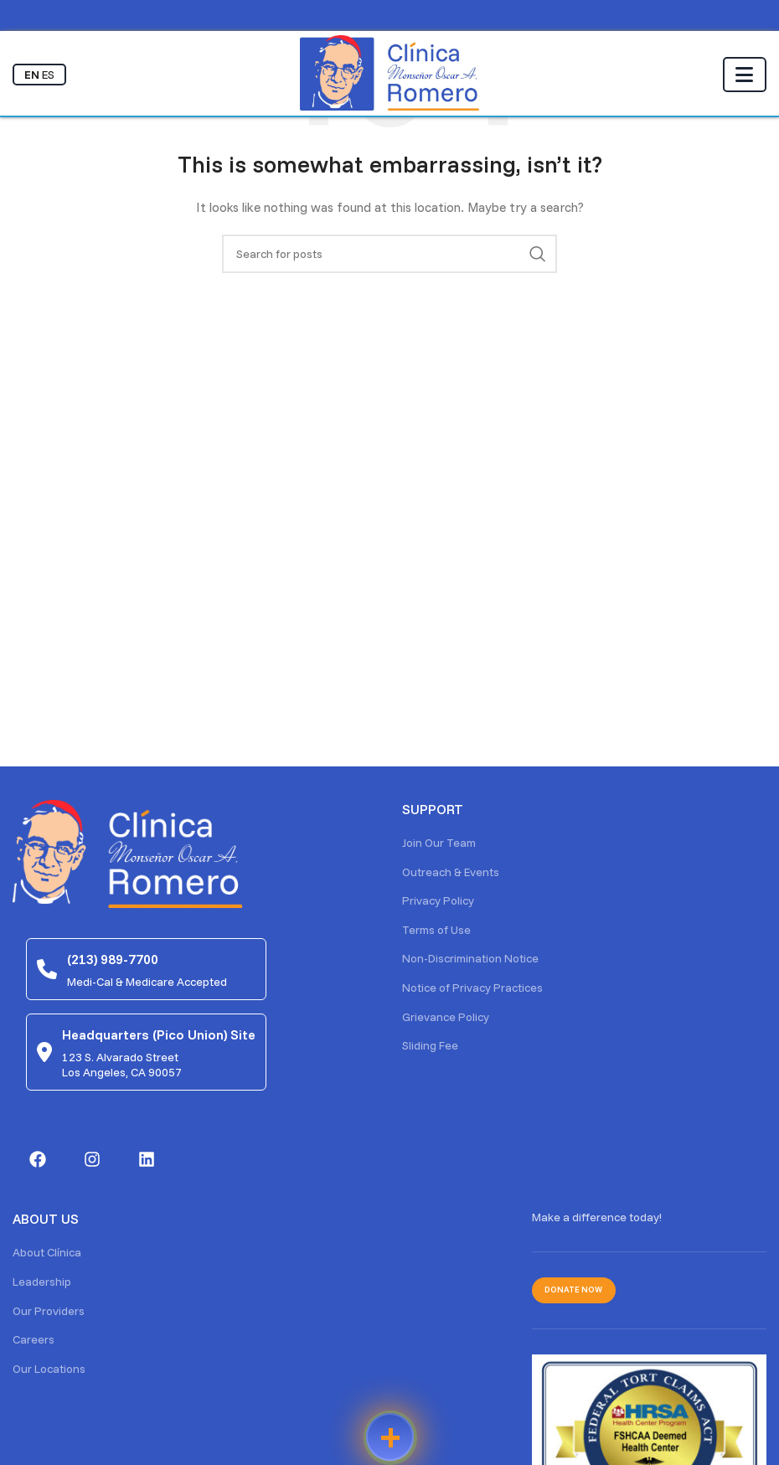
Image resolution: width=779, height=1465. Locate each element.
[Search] (389, 254)
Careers (33, 1339)
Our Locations (49, 1368)
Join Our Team (439, 842)
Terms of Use (436, 929)
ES (48, 74)
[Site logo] (390, 72)
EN (31, 74)
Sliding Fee (430, 1045)
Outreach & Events (450, 872)
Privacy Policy (438, 900)
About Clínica (47, 1252)
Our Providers (49, 1310)
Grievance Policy (445, 1016)
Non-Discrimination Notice (470, 958)
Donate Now (573, 1289)
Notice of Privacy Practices (472, 987)
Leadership (42, 1281)
